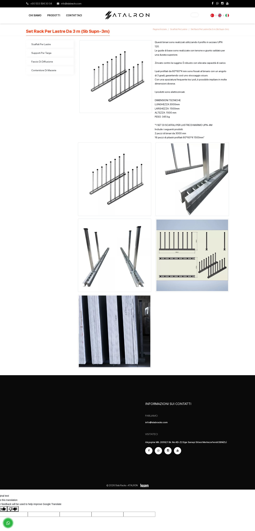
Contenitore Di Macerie (43, 70)
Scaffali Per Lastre (178, 29)
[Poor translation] (13, 509)
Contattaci (74, 15)
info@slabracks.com (71, 3)
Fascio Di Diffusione (42, 61)
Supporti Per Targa (41, 53)
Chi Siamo (35, 15)
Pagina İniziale (160, 29)
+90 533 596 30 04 (41, 3)
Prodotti (53, 15)
